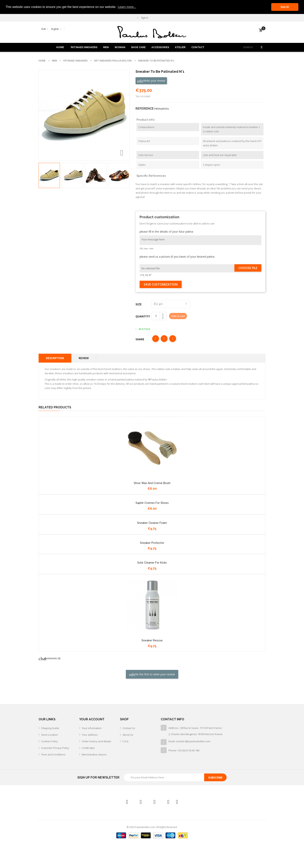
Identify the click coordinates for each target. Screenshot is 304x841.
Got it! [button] (285, 7)
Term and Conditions (53, 754)
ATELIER (180, 47)
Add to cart (178, 316)
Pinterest (172, 338)
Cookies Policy (49, 741)
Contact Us (129, 728)
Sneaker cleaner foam (152, 522)
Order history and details (96, 741)
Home (60, 47)
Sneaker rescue (152, 640)
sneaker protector (152, 542)
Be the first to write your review (152, 674)
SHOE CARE (138, 47)
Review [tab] (84, 358)
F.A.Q (125, 741)
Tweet (164, 338)
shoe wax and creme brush (152, 482)
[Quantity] (156, 316)
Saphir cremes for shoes (152, 502)
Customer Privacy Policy (55, 748)
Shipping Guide (50, 728)
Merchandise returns (94, 754)
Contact (197, 47)
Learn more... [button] (127, 7)
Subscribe (215, 777)
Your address (90, 734)
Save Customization (161, 284)
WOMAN (120, 47)
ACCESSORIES (160, 47)
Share (155, 338)
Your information (92, 728)
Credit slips (88, 748)
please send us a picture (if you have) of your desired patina (177, 256)
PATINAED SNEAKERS (84, 47)
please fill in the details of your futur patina (166, 231)
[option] (49, 175)
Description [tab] (55, 358)
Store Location (49, 734)
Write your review (151, 81)
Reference (145, 108)
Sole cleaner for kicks (152, 562)
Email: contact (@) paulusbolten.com (189, 741)
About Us (128, 734)
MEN (106, 47)
